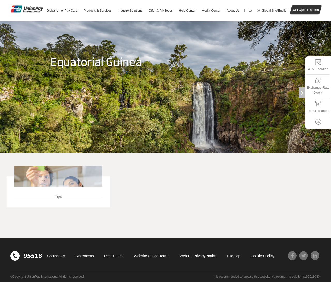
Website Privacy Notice (198, 256)
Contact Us (56, 256)
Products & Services (97, 10)
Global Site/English (275, 10)
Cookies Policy (262, 256)
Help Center (187, 10)
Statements (85, 256)
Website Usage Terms (151, 256)
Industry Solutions (130, 10)
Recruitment (113, 256)
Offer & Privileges (161, 10)
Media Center (211, 10)
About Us (233, 10)
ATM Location (318, 65)
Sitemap (233, 256)
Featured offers (318, 107)
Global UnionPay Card (62, 10)
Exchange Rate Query (318, 86)
